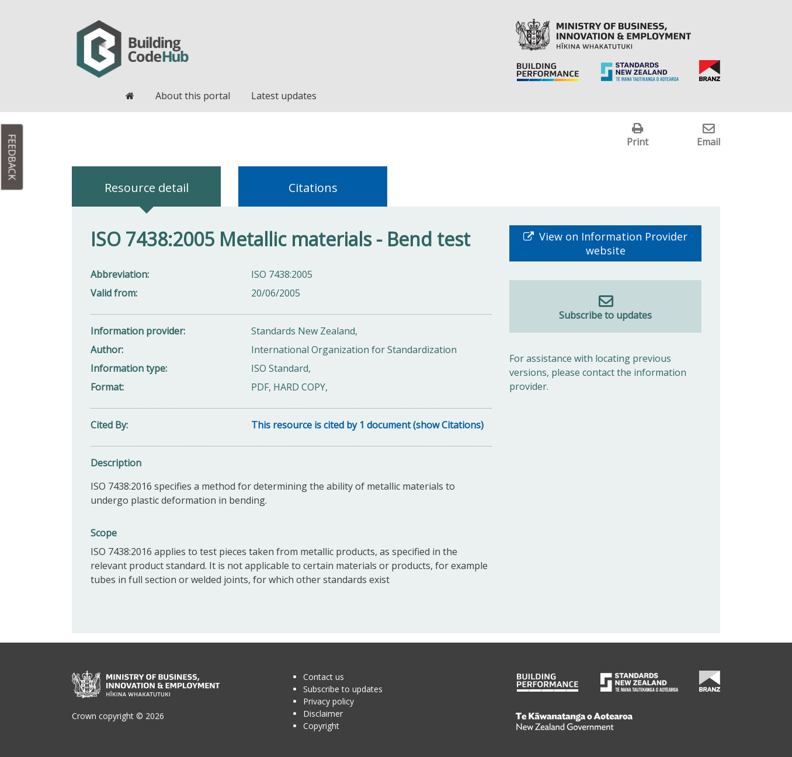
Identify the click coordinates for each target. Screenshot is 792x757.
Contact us (323, 676)
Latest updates (284, 95)
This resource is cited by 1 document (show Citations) (367, 424)
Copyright (321, 725)
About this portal (192, 95)
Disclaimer (323, 713)
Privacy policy (328, 701)
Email (708, 141)
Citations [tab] (313, 188)
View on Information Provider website (611, 243)
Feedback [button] (12, 157)
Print (637, 141)
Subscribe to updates (605, 315)
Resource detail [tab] (147, 188)
